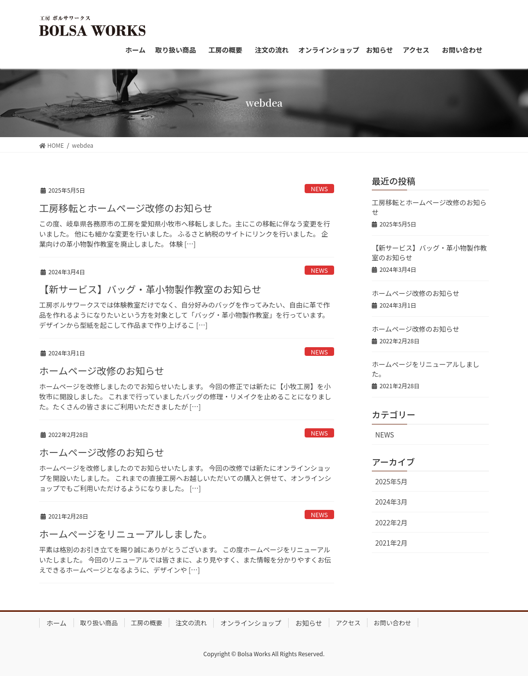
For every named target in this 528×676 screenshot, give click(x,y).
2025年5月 (391, 481)
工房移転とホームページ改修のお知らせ (126, 208)
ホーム (56, 623)
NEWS (319, 188)
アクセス (348, 622)
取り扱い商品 (99, 622)
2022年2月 (391, 522)
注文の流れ (191, 622)
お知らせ (309, 623)
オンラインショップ (250, 623)
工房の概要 (146, 622)
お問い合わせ (392, 622)
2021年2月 (391, 543)
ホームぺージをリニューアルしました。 (125, 534)
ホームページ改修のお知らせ (101, 371)
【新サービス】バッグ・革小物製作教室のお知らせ (150, 289)
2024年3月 (391, 502)
